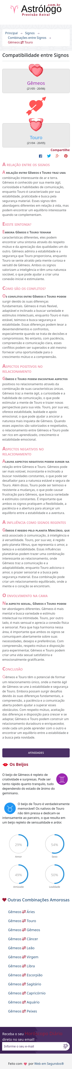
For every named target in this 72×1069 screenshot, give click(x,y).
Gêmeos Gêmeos (24, 930)
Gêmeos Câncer (23, 939)
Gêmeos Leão (21, 948)
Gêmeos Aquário (24, 1002)
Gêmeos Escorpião (25, 975)
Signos (30, 33)
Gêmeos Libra (21, 966)
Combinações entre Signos (27, 38)
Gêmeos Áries (21, 911)
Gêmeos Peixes (22, 1011)
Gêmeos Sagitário (24, 984)
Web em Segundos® (49, 1064)
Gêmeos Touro (22, 920)
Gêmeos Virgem (23, 957)
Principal (11, 33)
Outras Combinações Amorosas (39, 900)
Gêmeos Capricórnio (27, 993)
